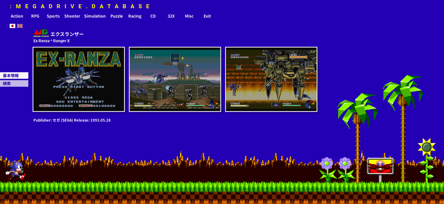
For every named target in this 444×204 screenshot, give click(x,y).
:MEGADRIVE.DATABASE (81, 6)
